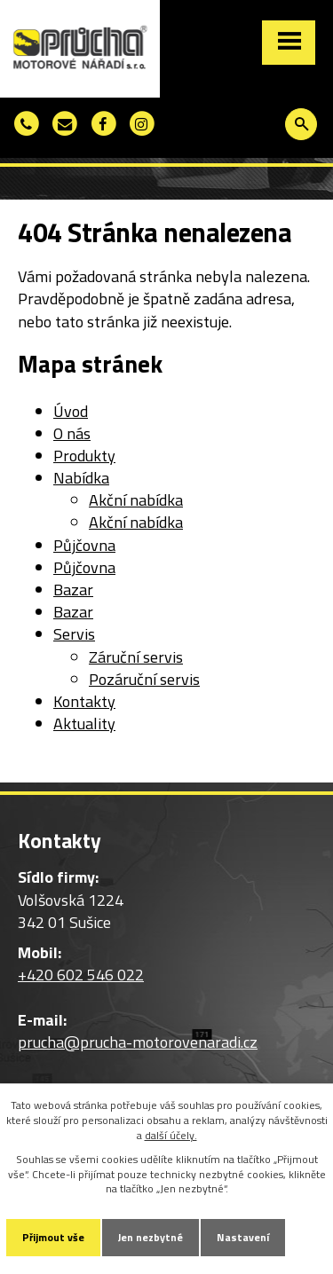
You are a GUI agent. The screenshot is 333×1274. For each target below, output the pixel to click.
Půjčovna (84, 545)
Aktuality (84, 723)
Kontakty (84, 701)
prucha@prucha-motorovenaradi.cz (138, 1042)
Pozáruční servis (144, 679)
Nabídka (81, 478)
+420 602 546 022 (81, 974)
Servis (74, 634)
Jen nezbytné (150, 1237)
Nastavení (243, 1237)
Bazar (73, 590)
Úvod (70, 411)
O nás (72, 433)
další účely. (171, 1135)
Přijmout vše (53, 1237)
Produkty (84, 456)
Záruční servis (136, 657)
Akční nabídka (136, 500)
